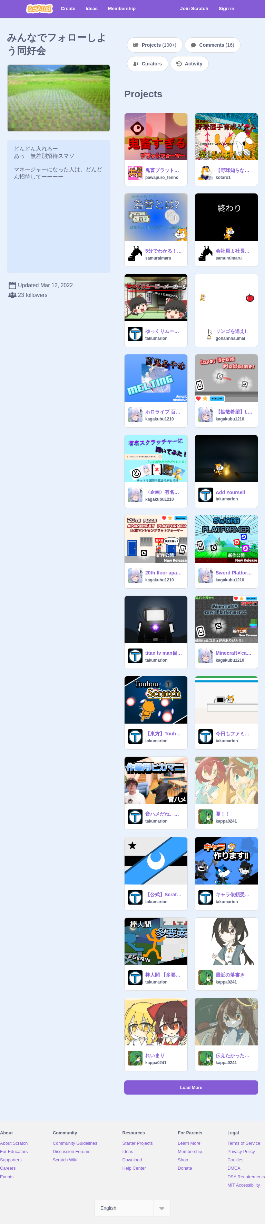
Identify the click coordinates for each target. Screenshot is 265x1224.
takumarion (156, 338)
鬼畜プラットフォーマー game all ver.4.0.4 (164, 170)
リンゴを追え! (231, 331)
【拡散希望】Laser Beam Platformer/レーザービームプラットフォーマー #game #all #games (235, 412)
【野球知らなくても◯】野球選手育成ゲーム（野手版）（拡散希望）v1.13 (235, 170)
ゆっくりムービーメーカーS (164, 331)
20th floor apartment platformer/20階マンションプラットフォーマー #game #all (164, 572)
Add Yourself (230, 492)
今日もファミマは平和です (235, 733)
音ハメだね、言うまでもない (164, 814)
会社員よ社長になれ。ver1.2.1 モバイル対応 (235, 251)
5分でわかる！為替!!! (164, 251)
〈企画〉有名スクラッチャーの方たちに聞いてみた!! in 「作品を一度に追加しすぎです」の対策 (164, 492)
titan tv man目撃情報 (164, 653)
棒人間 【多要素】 (164, 975)
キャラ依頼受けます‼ (235, 894)
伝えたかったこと (235, 1055)
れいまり (155, 1055)
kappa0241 (226, 821)
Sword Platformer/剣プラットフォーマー (235, 572)
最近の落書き (230, 975)
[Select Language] (132, 1208)
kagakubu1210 (159, 419)
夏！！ (223, 814)
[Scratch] (39, 8)
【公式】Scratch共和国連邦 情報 (164, 894)
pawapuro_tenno (161, 177)
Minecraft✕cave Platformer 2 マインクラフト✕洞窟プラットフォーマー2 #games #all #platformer (235, 653)
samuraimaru (158, 258)
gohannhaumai (230, 338)
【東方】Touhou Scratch (164, 733)
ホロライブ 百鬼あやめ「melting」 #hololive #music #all (164, 412)
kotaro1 (223, 177)
